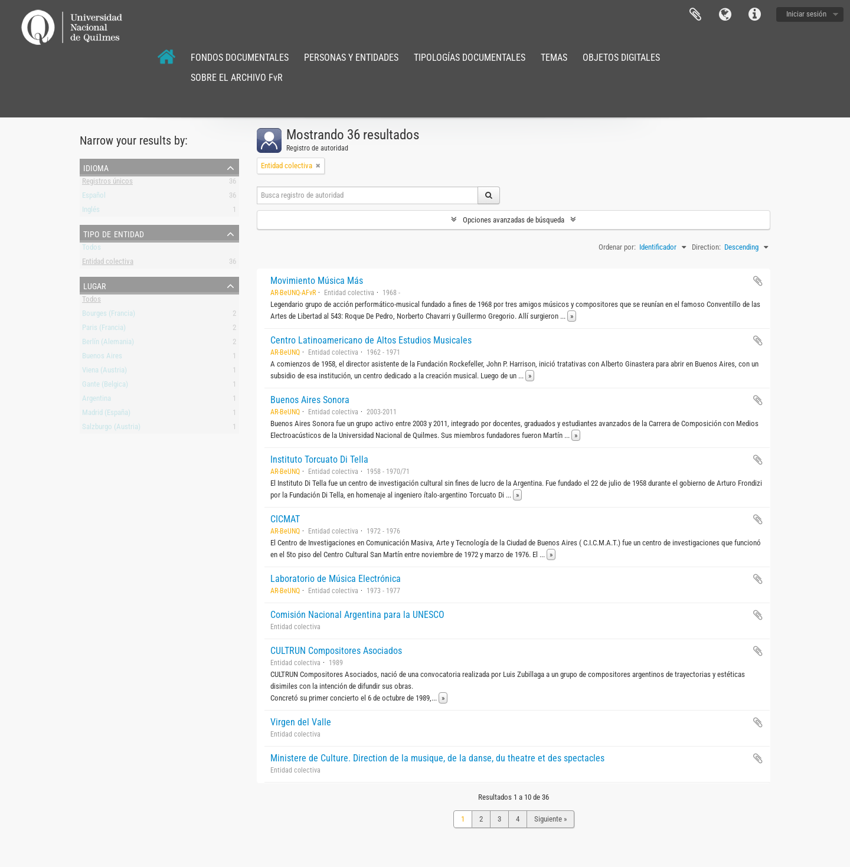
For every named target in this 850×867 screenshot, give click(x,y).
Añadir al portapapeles (758, 281)
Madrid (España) (106, 414)
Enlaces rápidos (754, 15)
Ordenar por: (617, 247)
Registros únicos (107, 183)
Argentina (96, 400)
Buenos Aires (102, 358)
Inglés (91, 211)
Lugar (94, 285)
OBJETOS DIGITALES (621, 57)
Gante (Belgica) (105, 386)
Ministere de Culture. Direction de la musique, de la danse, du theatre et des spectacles (437, 758)
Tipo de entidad (113, 233)
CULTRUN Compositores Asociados (336, 650)
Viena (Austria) (104, 372)
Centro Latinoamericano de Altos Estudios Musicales (371, 340)
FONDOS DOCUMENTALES (240, 57)
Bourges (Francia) (108, 315)
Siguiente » (550, 818)
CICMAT (285, 519)
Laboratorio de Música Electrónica (335, 578)
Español (94, 197)
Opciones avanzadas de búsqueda (513, 219)
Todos (91, 249)
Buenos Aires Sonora (309, 399)
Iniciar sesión (806, 13)
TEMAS (554, 57)
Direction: (706, 247)
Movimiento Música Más (316, 280)
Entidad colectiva (107, 263)
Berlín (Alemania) (108, 343)
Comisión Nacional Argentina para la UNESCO (357, 614)
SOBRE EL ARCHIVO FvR (237, 77)
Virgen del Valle (300, 722)
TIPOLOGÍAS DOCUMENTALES (469, 57)
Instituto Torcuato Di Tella (319, 459)
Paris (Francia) (104, 329)
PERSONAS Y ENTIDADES (351, 57)
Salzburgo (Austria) (111, 428)
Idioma (725, 15)
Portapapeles (695, 15)
